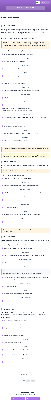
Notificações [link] (11, 14)
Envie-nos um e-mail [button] (33, 398)
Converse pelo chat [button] (19, 398)
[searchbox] (25, 8)
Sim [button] (28, 380)
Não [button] (33, 380)
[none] (38, 2)
